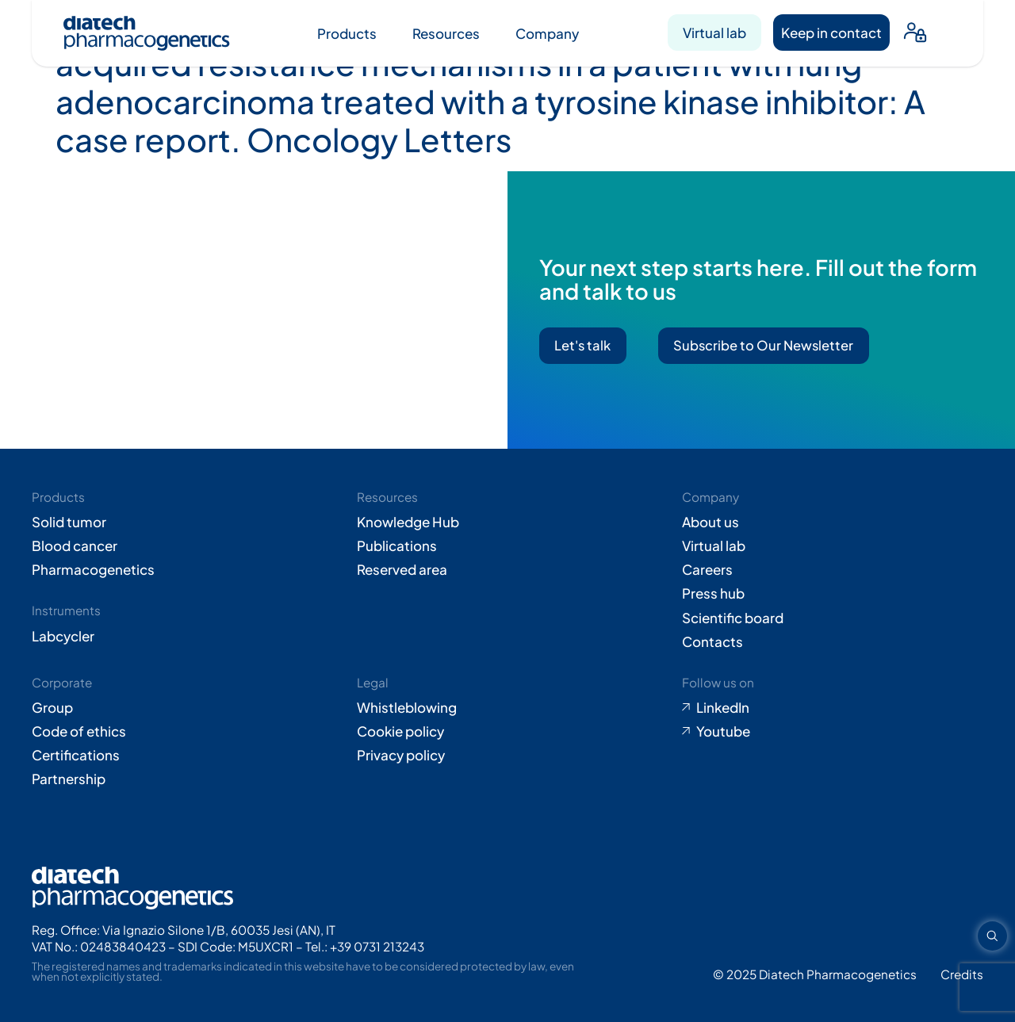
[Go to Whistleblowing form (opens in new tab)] (507, 707)
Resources (446, 33)
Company (547, 33)
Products (347, 33)
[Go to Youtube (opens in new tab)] (832, 731)
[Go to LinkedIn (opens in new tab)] (832, 707)
